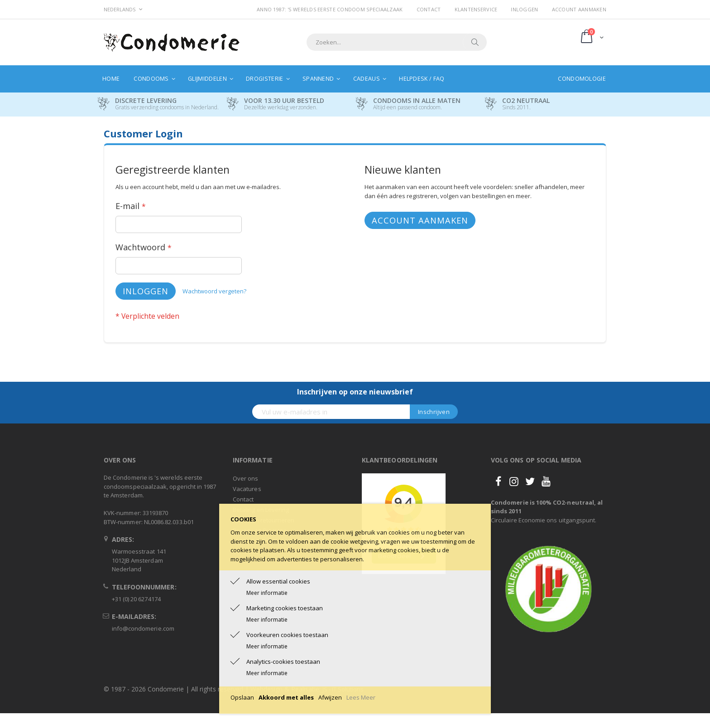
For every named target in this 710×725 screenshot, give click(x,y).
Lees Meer (360, 697)
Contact (429, 9)
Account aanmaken (579, 9)
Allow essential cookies (278, 581)
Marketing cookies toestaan (284, 608)
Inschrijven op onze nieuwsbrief (355, 392)
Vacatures (247, 489)
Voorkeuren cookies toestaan (287, 635)
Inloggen (524, 9)
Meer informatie (267, 593)
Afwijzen (330, 697)
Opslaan (242, 697)
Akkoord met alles (286, 697)
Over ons (246, 478)
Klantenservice (476, 9)
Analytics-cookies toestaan (283, 661)
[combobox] (396, 42)
